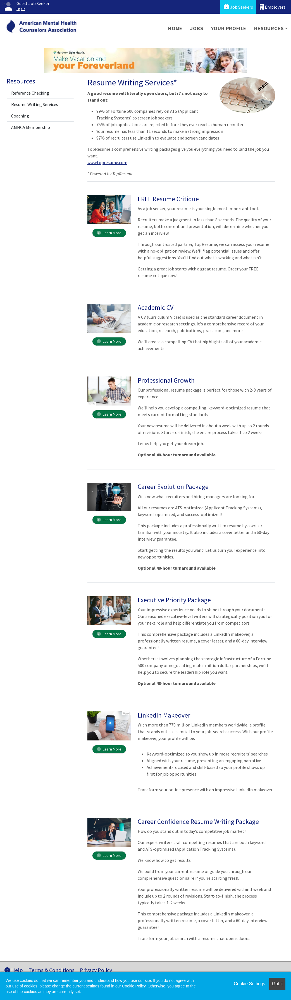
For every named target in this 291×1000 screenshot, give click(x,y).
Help (13, 970)
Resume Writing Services (34, 104)
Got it (277, 983)
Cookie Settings (249, 983)
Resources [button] (268, 28)
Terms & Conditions (51, 970)
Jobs (196, 28)
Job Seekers (238, 6)
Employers (272, 6)
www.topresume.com (107, 162)
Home (175, 28)
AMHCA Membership (30, 127)
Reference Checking (30, 93)
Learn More (109, 232)
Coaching (20, 116)
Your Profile (229, 28)
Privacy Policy (96, 970)
